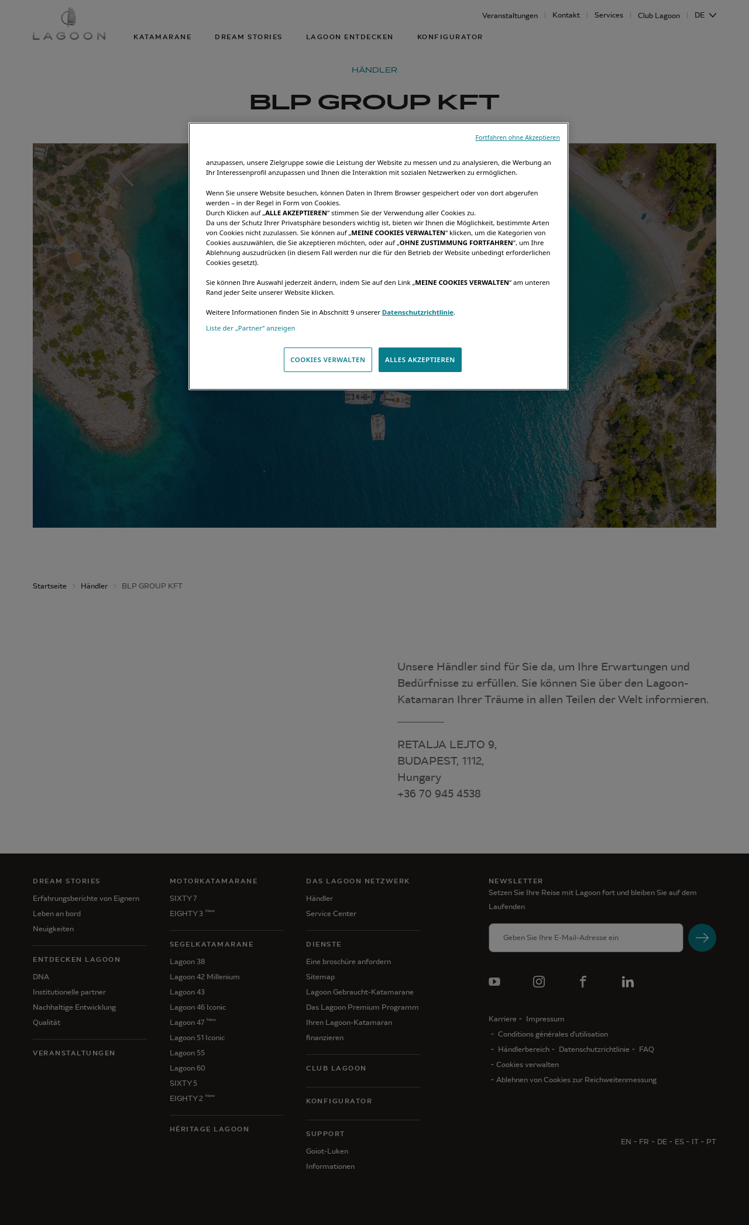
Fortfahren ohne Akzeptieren (517, 137)
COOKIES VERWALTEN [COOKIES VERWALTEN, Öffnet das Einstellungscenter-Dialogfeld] (327, 359)
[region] (378, 256)
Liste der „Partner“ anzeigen (251, 328)
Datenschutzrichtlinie (417, 312)
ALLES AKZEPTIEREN (420, 359)
